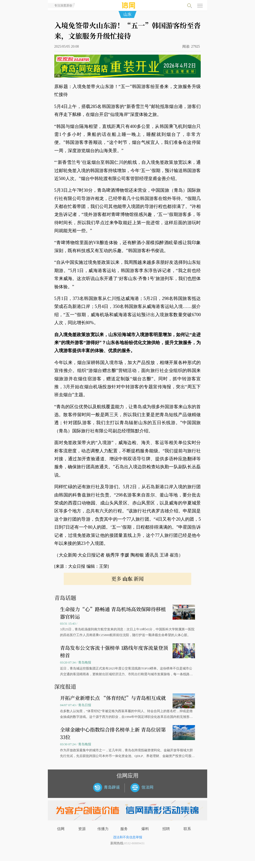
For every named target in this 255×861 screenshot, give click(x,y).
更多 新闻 (127, 578)
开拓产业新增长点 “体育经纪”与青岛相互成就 (113, 697)
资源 (82, 829)
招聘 (166, 829)
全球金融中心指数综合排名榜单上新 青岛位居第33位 (113, 733)
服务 (124, 829)
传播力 (103, 829)
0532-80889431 (134, 843)
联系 (187, 829)
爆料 (145, 829)
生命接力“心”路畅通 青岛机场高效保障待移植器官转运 (113, 612)
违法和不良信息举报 (127, 837)
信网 (60, 829)
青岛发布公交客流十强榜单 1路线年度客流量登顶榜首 (114, 651)
